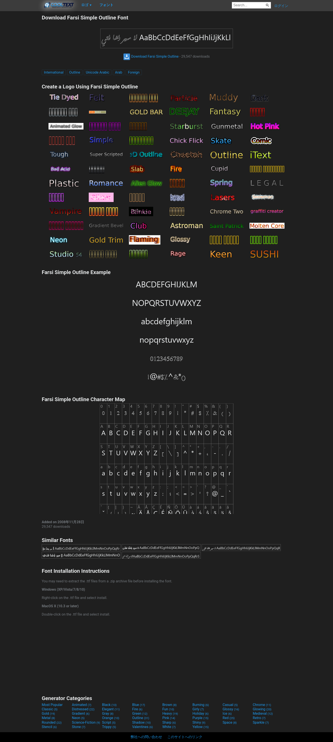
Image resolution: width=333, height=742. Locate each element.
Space (230, 722)
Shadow (141, 722)
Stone (78, 727)
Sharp (169, 722)
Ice (227, 713)
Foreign (133, 72)
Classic (49, 709)
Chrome (262, 705)
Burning (201, 705)
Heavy (170, 713)
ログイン (281, 6)
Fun (168, 709)
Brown (169, 705)
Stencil (49, 727)
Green (139, 713)
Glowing (262, 709)
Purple (200, 718)
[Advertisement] (20, 79)
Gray (107, 713)
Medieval (263, 713)
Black (109, 705)
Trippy (109, 727)
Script (109, 722)
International (54, 72)
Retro (259, 718)
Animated (81, 705)
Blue (138, 705)
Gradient (80, 713)
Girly (198, 709)
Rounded (52, 722)
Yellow (201, 727)
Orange (110, 718)
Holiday (201, 713)
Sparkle (261, 722)
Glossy (231, 709)
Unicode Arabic (97, 72)
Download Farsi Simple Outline (151, 56)
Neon (78, 718)
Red (229, 718)
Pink (168, 718)
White (169, 727)
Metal (48, 718)
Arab (118, 72)
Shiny (199, 722)
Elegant (111, 709)
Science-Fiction (86, 722)
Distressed (83, 709)
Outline (74, 72)
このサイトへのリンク (184, 737)
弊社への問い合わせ (146, 737)
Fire (137, 709)
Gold (48, 713)
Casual (230, 705)
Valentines (142, 727)
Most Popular (52, 705)
